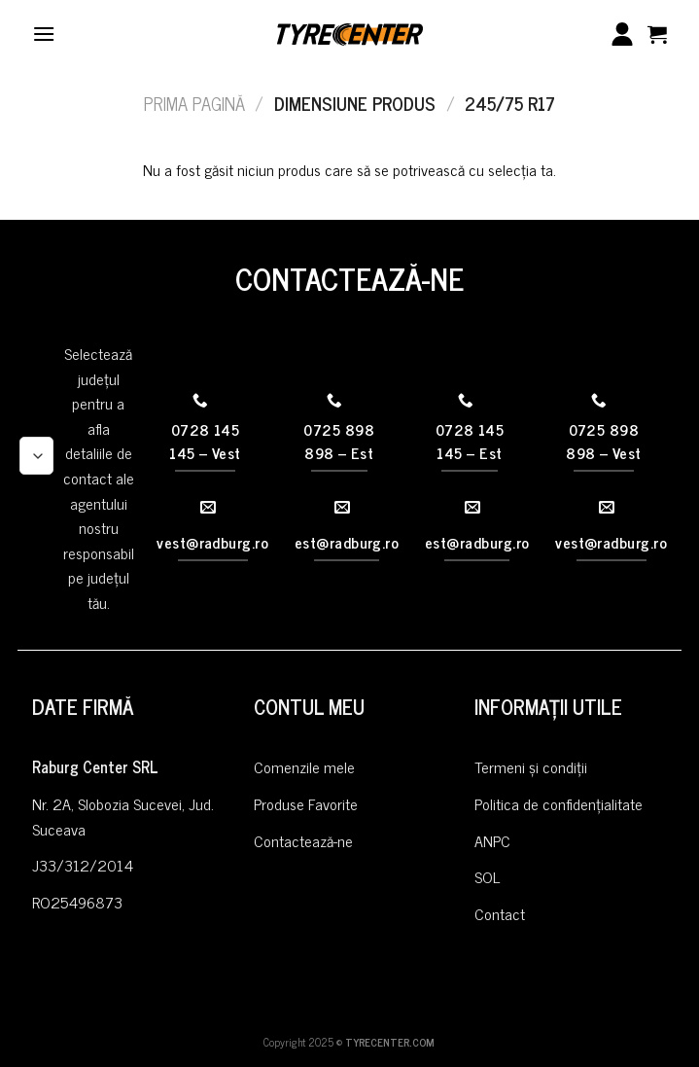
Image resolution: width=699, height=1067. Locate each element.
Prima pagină (194, 103)
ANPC (492, 840)
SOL (487, 876)
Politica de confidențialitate (558, 803)
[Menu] (43, 33)
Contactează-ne (303, 840)
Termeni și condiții (530, 766)
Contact (499, 913)
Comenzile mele (304, 766)
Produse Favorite (306, 803)
